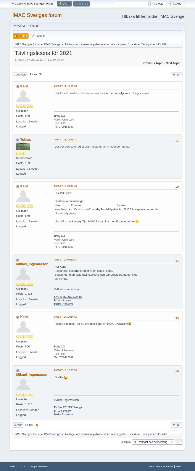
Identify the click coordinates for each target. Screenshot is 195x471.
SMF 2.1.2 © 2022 (19, 466)
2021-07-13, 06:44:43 (65, 186)
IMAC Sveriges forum (37, 15)
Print (176, 74)
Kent (24, 86)
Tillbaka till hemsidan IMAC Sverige (152, 16)
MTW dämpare (62, 300)
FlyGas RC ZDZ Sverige (68, 296)
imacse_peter (118, 44)
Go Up (18, 425)
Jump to (126, 441)
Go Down (20, 74)
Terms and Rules (164, 466)
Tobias (25, 139)
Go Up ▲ (180, 466)
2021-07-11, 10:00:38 (65, 86)
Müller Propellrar (63, 303)
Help (151, 466)
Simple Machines (39, 466)
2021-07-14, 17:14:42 (65, 316)
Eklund (132, 44)
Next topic (173, 63)
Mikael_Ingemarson (32, 264)
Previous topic (153, 63)
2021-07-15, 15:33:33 (65, 370)
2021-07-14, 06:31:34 (65, 259)
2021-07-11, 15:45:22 (65, 139)
